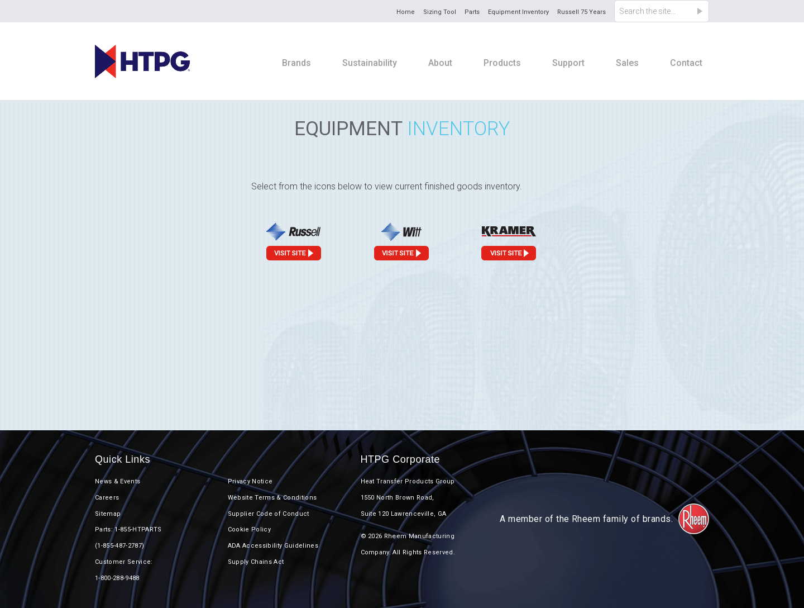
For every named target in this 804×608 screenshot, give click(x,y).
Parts (472, 12)
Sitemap (108, 513)
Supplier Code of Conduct (268, 513)
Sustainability (369, 63)
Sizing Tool (439, 12)
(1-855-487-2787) (119, 545)
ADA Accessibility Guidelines (273, 545)
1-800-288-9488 (117, 578)
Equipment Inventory (518, 12)
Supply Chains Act (256, 562)
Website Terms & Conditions (272, 497)
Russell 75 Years (581, 12)
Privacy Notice (250, 481)
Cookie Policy (249, 529)
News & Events (117, 481)
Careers (107, 497)
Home (405, 12)
